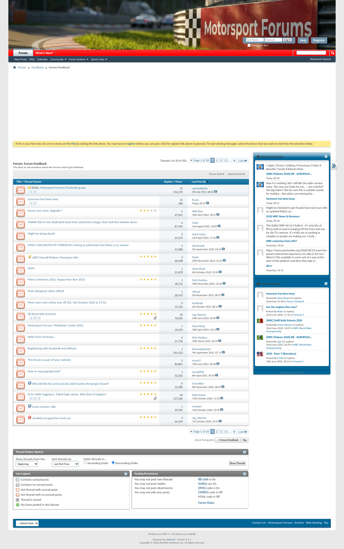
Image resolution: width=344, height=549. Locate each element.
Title (19, 181)
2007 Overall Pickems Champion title (55, 257)
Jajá (279, 341)
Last (243, 160)
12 (181, 200)
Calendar (42, 59)
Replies (168, 181)
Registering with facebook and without (52, 348)
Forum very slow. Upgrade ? (45, 210)
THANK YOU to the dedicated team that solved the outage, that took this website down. (83, 222)
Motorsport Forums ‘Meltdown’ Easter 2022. (56, 325)
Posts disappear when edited (46, 291)
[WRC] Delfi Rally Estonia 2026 (284, 320)
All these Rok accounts (42, 314)
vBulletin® (171, 539)
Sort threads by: (62, 459)
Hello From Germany (41, 337)
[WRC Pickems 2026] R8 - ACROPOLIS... (289, 174)
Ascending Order (96, 463)
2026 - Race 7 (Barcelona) (281, 353)
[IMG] (202, 488)
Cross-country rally (44, 406)
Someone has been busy (43, 199)
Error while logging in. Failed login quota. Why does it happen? (67, 394)
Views (178, 181)
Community (57, 59)
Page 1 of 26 (201, 160)
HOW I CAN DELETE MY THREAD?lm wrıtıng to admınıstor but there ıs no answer (78, 245)
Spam (31, 268)
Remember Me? (257, 45)
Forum (23, 53)
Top (245, 440)
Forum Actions (77, 59)
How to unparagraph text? (44, 371)
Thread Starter (33, 181)
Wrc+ (269, 266)
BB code (203, 479)
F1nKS (280, 358)
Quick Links (97, 59)
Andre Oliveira (284, 324)
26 (181, 314)
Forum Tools (215, 174)
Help (303, 40)
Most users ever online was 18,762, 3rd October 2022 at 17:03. (67, 302)
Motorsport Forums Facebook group (63, 187)
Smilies (202, 483)
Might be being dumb (41, 233)
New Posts (20, 59)
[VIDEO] (203, 492)
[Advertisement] (172, 104)
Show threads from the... (31, 459)
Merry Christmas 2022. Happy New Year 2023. (57, 279)
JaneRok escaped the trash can (51, 418)
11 (225, 160)
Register (319, 40)
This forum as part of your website (49, 360)
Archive (299, 522)
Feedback (37, 67)
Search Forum (235, 174)
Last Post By (200, 181)
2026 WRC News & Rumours (283, 216)
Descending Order (125, 463)
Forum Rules (206, 503)
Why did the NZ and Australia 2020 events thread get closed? (70, 383)
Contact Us (259, 522)
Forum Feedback (295, 301)
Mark (280, 311)
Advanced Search (320, 59)
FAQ (32, 59)
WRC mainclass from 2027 (281, 241)
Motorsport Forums (280, 522)
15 (181, 188)
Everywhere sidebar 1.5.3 (292, 372)
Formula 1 (298, 314)
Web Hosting (314, 522)
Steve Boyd (283, 298)
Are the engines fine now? (281, 307)
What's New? (44, 53)
